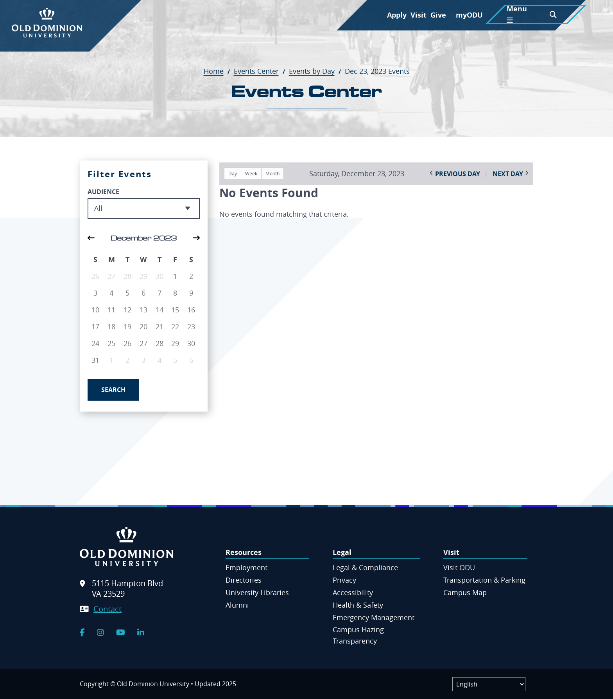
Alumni (237, 605)
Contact (107, 609)
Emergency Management (373, 617)
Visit (418, 15)
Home (218, 71)
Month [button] (272, 173)
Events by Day (316, 71)
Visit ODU (459, 567)
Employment (246, 567)
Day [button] (232, 173)
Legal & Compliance (365, 567)
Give (438, 15)
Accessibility (353, 592)
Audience (103, 191)
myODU (469, 15)
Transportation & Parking (484, 580)
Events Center (260, 71)
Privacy (344, 580)
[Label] (488, 684)
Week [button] (251, 173)
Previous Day (457, 173)
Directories (244, 580)
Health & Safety (358, 605)
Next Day (508, 173)
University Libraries (257, 592)
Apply (397, 15)
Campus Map (465, 592)
